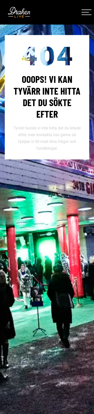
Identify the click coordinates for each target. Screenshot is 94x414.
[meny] (86, 12)
